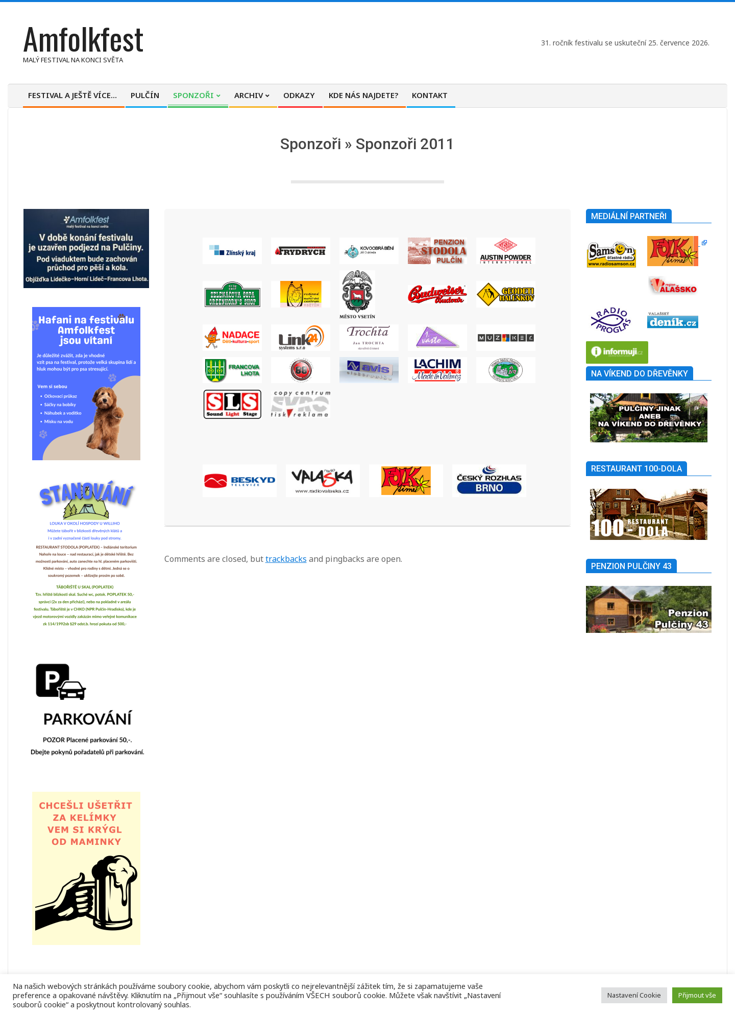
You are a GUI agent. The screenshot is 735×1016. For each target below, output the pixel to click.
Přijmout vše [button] (697, 995)
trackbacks (286, 558)
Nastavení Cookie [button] (634, 995)
